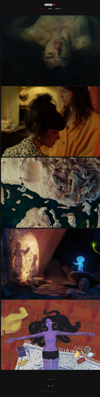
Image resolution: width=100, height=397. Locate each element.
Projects (42, 8)
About (50, 8)
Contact (58, 8)
